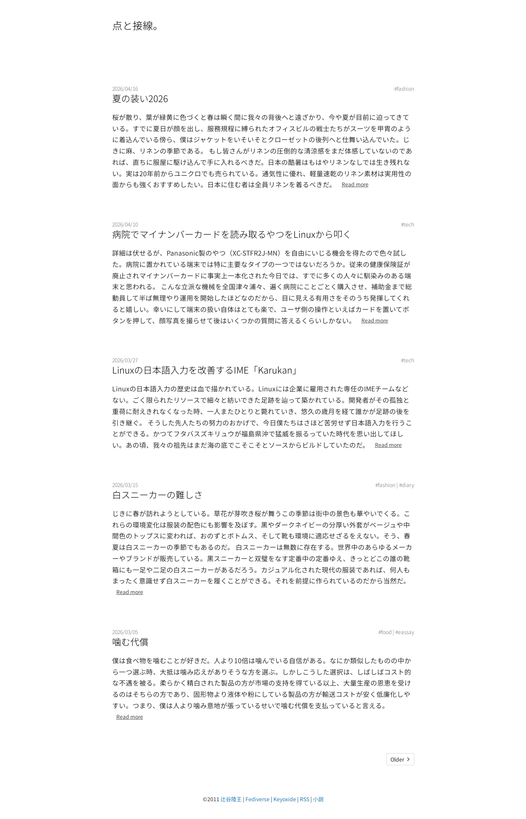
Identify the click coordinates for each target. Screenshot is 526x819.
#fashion (404, 88)
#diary (406, 485)
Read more (355, 184)
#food (385, 632)
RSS (304, 799)
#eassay (404, 632)
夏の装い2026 (140, 98)
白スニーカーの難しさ (157, 494)
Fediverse (257, 799)
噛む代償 (130, 641)
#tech (407, 224)
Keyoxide (284, 799)
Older (400, 759)
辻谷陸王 (231, 799)
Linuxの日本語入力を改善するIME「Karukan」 (206, 369)
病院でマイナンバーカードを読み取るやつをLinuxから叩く (232, 233)
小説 (318, 799)
